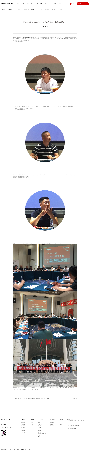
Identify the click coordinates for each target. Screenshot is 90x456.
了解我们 (24, 419)
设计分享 (25, 9)
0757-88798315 (73, 428)
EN (73, 3)
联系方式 (61, 422)
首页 (19, 3)
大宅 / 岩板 (41, 422)
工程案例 (39, 9)
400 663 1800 (6, 425)
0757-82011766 (7, 427)
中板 (39, 436)
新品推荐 (18, 9)
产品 (32, 3)
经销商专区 (24, 432)
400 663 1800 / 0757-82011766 (79, 426)
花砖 (39, 435)
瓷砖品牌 (27, 37)
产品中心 (41, 419)
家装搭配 (10, 9)
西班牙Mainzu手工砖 (43, 433)
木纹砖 (40, 432)
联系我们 (61, 419)
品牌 (23, 3)
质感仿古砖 (41, 428)
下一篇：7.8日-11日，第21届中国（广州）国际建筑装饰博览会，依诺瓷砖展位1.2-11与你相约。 (33, 398)
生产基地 (23, 427)
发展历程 (23, 424)
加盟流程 (32, 424)
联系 (51, 3)
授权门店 (32, 425)
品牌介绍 (23, 422)
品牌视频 (32, 9)
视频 (46, 3)
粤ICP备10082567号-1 (26, 449)
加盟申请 (32, 422)
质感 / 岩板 (41, 424)
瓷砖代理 (27, 174)
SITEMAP (19, 449)
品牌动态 (53, 419)
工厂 (60, 3)
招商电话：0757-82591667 (82, 3)
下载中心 (61, 9)
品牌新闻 (3, 9)
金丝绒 (40, 425)
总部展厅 (23, 425)
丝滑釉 (40, 427)
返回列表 (75, 398)
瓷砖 (29, 38)
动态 (37, 3)
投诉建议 (61, 424)
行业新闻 (47, 9)
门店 (42, 3)
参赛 (55, 3)
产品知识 (54, 9)
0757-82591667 (76, 425)
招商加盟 (32, 419)
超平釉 (40, 430)
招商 (28, 3)
